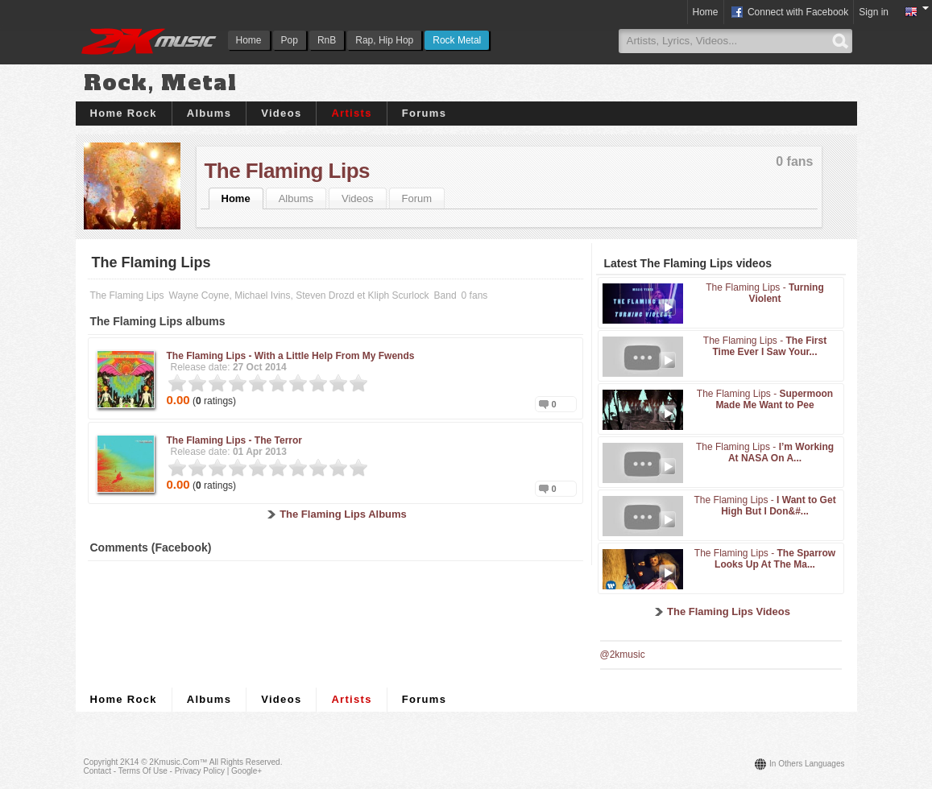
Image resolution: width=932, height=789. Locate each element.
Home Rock (123, 113)
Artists (351, 113)
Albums (209, 113)
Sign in (874, 12)
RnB (326, 40)
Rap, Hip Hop (384, 40)
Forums (424, 113)
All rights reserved (244, 762)
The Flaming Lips (287, 171)
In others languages (806, 763)
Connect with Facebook (789, 13)
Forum (417, 198)
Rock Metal (457, 40)
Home (249, 40)
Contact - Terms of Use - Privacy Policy (154, 770)
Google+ (246, 770)
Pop (289, 40)
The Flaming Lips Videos (728, 611)
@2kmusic (622, 654)
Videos (281, 113)
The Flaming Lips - (291, 355)
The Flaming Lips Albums (343, 514)
